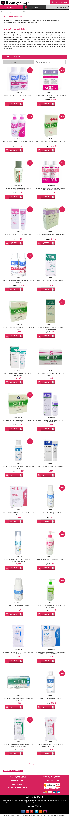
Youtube (28, 811)
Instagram (45, 811)
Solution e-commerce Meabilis (44, 815)
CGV (32, 815)
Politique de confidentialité (22, 815)
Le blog (41, 811)
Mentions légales (9, 815)
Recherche (52, 2)
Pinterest (32, 811)
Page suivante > (36, 764)
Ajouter (13, 104)
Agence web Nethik (59, 815)
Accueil (2, 11)
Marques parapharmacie (12, 12)
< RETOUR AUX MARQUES (13, 771)
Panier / (34, 7)
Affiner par (12, 62)
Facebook (23, 811)
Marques (61, 2)
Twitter (37, 811)
